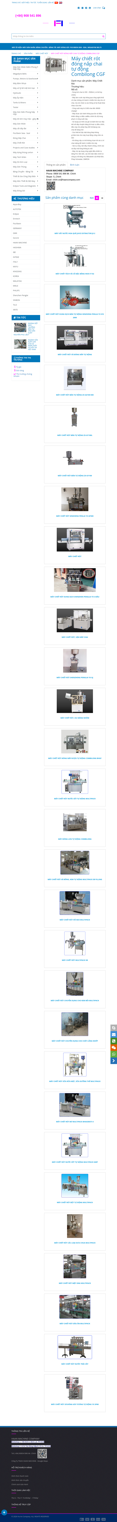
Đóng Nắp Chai (25, 138)
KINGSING (17, 271)
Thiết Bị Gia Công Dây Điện (25, 176)
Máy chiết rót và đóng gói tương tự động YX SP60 (75, 1404)
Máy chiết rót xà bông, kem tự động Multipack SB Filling (75, 879)
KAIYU (15, 266)
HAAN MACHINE (20, 242)
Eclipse (16, 214)
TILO (15, 305)
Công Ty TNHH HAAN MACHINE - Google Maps (30, 1461)
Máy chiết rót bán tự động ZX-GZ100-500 (75, 395)
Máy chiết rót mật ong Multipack (75, 1283)
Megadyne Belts (94, 47)
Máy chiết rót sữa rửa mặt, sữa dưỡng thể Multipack (74, 1081)
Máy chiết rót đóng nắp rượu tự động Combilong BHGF (75, 758)
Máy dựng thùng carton (25, 152)
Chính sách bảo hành (20, 1484)
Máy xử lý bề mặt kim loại (25, 88)
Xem (92, 198)
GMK (15, 233)
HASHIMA (17, 247)
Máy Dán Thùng (25, 166)
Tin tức (33, 2)
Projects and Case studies (25, 147)
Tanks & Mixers (25, 102)
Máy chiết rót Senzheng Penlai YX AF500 (74, 516)
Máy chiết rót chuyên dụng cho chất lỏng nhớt (75, 1041)
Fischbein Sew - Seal (78, 47)
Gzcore (16, 238)
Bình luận (74, 164)
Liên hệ (51, 2)
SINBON (16, 300)
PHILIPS (16, 290)
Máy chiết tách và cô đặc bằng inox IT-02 (75, 274)
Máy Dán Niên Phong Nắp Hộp (25, 113)
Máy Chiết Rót (74, 556)
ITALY (15, 262)
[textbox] (59, 36)
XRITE (15, 309)
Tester (25, 107)
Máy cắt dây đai (25, 128)
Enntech (16, 218)
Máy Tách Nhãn (25, 157)
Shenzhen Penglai (20, 295)
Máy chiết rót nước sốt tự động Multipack (75, 798)
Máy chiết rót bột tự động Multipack (75, 1202)
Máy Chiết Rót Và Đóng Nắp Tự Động (75, 354)
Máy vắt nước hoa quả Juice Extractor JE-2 (75, 233)
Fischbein (17, 223)
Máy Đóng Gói (63, 47)
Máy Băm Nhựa (25, 83)
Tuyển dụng (42, 2)
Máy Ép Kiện (17, 47)
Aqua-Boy (17, 204)
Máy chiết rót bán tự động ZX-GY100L (74, 435)
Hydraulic (25, 93)
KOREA (16, 276)
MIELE (15, 285)
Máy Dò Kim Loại (25, 162)
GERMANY (17, 228)
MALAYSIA (17, 281)
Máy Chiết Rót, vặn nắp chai (75, 637)
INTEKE (16, 257)
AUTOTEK (17, 209)
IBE (14, 252)
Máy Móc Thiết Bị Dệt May (25, 181)
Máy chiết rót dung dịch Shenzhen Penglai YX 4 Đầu (74, 597)
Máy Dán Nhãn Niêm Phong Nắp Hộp (25, 68)
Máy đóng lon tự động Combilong (75, 839)
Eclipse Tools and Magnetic (25, 186)
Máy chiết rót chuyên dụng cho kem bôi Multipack (75, 1000)
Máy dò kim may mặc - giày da (26, 119)
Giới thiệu (25, 2)
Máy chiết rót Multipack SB (75, 960)
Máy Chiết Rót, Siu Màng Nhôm (75, 718)
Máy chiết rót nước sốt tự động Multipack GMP (75, 1162)
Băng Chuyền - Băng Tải (46, 47)
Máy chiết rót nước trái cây (74, 1364)
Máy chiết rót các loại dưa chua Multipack (75, 1243)
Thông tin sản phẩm (56, 164)
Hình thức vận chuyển (20, 1480)
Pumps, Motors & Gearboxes (25, 78)
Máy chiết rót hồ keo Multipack (75, 920)
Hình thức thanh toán (20, 1476)
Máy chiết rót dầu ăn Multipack (75, 1323)
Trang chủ (16, 2)
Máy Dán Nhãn (29, 47)
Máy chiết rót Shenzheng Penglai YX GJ (75, 677)
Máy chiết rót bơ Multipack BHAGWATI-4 (75, 1121)
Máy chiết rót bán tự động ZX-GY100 (75, 475)
